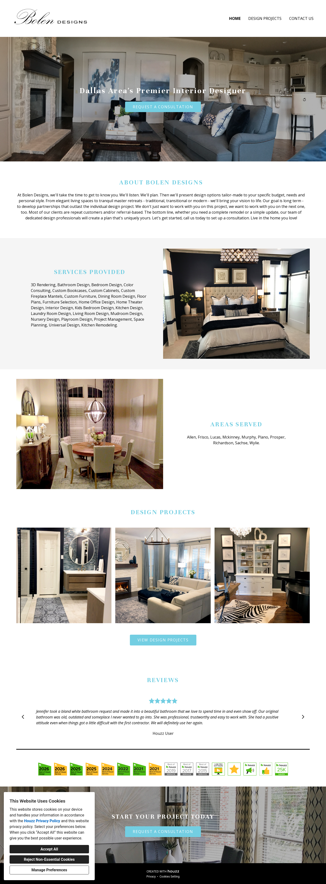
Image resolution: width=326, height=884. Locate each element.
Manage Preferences (49, 870)
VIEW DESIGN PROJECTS (163, 640)
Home (235, 18)
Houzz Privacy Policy (42, 821)
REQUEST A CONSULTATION (163, 106)
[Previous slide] (23, 717)
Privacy (151, 876)
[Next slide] (303, 717)
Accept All (49, 849)
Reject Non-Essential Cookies (49, 859)
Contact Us (301, 18)
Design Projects (265, 18)
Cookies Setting (170, 876)
